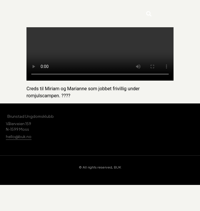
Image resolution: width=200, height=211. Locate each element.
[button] (149, 13)
